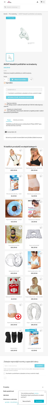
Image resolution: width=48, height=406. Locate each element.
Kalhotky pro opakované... (34, 194)
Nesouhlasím (27, 401)
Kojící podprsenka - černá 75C (34, 168)
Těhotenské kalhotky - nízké (13, 194)
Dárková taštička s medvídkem (14, 297)
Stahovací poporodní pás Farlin (14, 168)
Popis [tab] (9, 120)
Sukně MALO (13, 348)
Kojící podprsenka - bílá (34, 271)
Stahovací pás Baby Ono (13, 322)
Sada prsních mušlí (14, 271)
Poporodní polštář (34, 245)
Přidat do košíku (19, 80)
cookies (36, 393)
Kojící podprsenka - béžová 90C (34, 297)
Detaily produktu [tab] (18, 120)
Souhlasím (39, 401)
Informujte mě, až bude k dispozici (20, 97)
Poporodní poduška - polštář (14, 219)
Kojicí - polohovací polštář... (34, 322)
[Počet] (6, 79)
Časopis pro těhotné (34, 219)
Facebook (5, 378)
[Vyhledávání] (12, 7)
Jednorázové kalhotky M (34, 348)
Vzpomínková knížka (13, 245)
